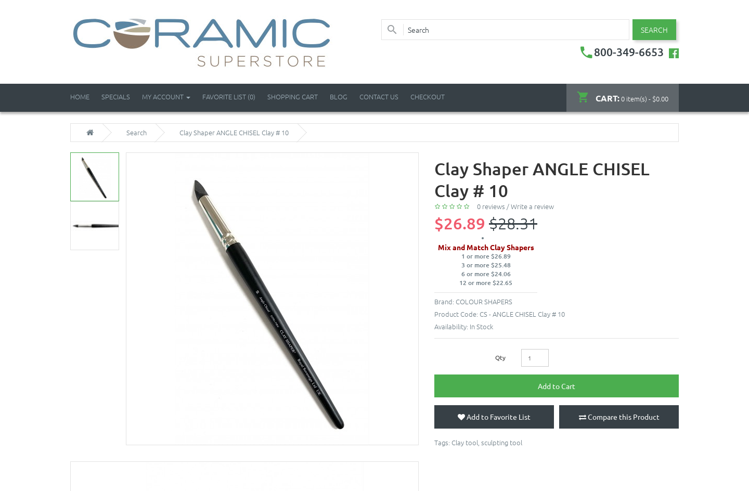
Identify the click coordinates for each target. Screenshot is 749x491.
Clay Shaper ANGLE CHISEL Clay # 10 (234, 132)
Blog (338, 96)
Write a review (532, 206)
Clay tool (464, 442)
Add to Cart (556, 386)
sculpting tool (501, 442)
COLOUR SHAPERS (484, 301)
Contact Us (378, 96)
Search (136, 132)
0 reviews (491, 206)
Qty (500, 357)
